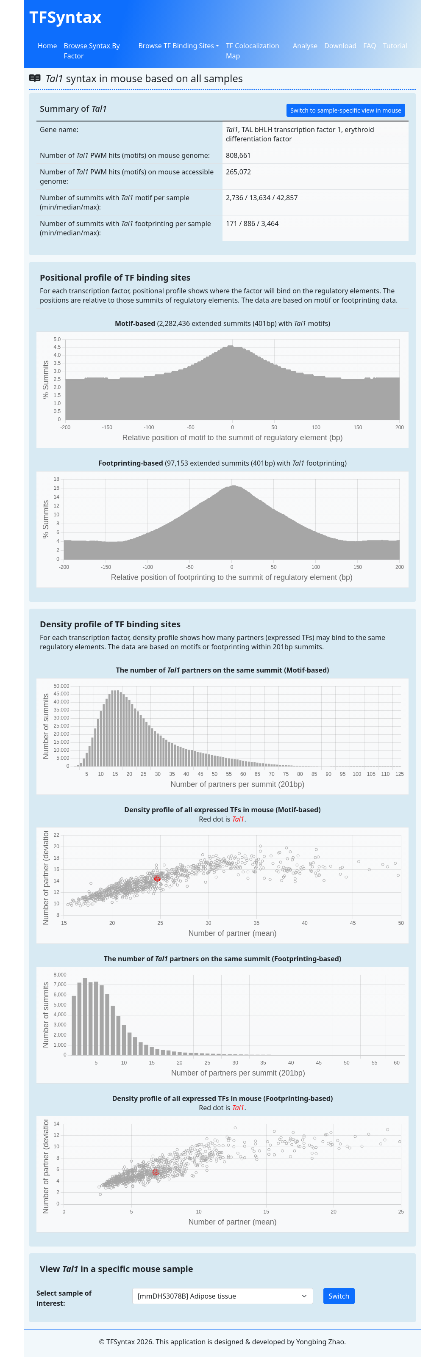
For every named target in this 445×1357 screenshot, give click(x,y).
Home (47, 45)
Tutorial (395, 45)
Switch (339, 1296)
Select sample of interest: (64, 1298)
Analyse (305, 45)
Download (340, 45)
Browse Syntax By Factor (92, 51)
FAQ (369, 45)
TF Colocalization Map (252, 51)
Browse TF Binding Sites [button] (176, 45)
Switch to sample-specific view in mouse (345, 110)
